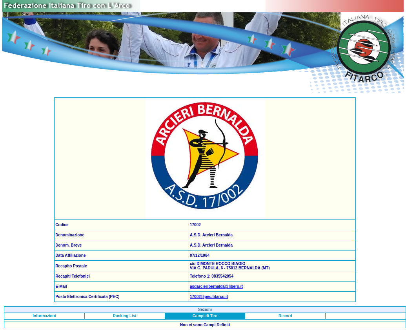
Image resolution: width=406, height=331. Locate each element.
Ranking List (125, 316)
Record (285, 316)
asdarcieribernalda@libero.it (216, 286)
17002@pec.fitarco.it (209, 296)
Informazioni (44, 316)
